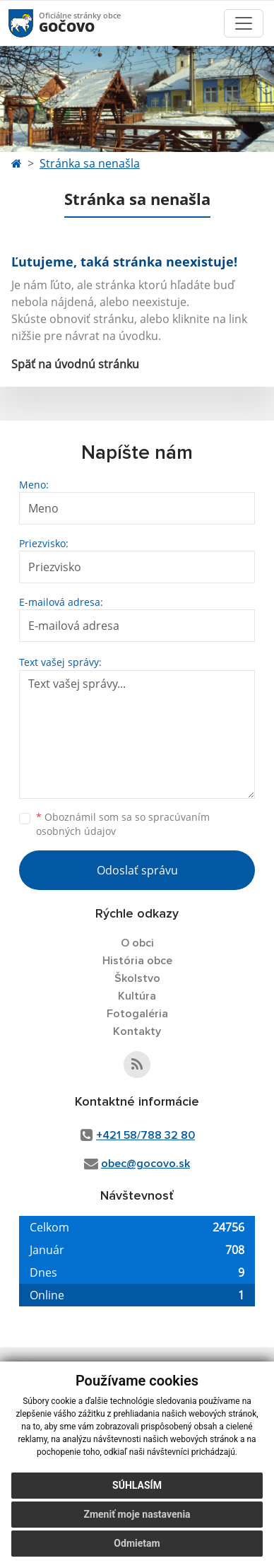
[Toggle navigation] (243, 23)
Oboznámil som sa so (123, 824)
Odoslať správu (137, 870)
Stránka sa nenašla (90, 163)
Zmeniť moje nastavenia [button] (136, 1514)
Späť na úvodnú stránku (75, 364)
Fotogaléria (137, 1013)
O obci (137, 943)
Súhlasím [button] (137, 1485)
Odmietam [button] (137, 1543)
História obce (137, 960)
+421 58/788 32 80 (145, 1135)
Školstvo (137, 978)
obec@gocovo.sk (145, 1163)
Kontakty (137, 1031)
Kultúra (137, 996)
